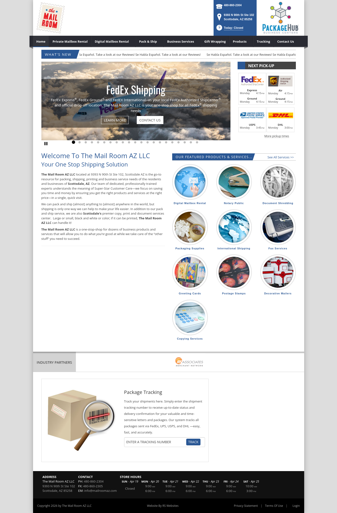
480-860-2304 (233, 5)
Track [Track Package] (193, 442)
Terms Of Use (274, 506)
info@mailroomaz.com (100, 490)
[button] (229, 29)
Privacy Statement (246, 506)
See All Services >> (281, 157)
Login (296, 506)
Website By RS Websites (163, 506)
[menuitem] (41, 41)
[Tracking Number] (156, 442)
